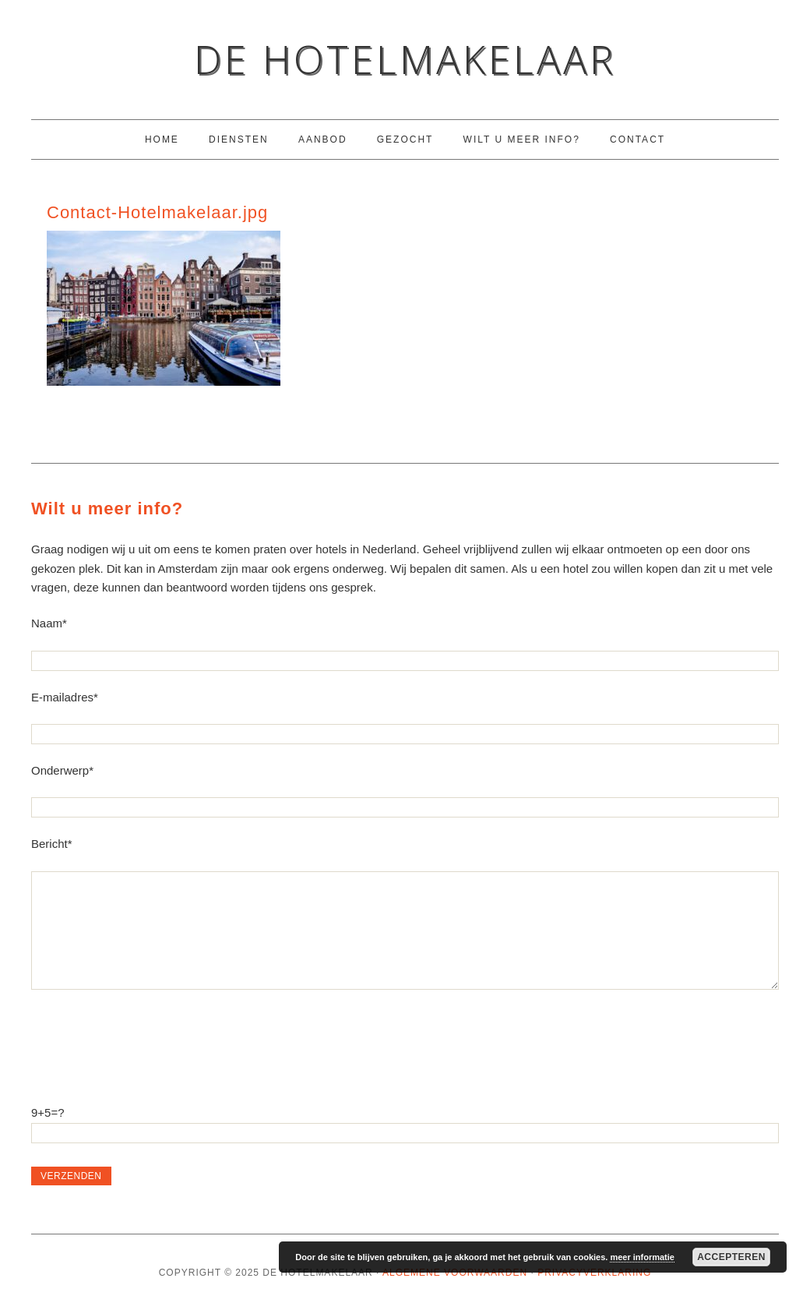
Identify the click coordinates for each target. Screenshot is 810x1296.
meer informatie (642, 1257)
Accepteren (731, 1257)
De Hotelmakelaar (405, 59)
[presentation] (149, 1037)
